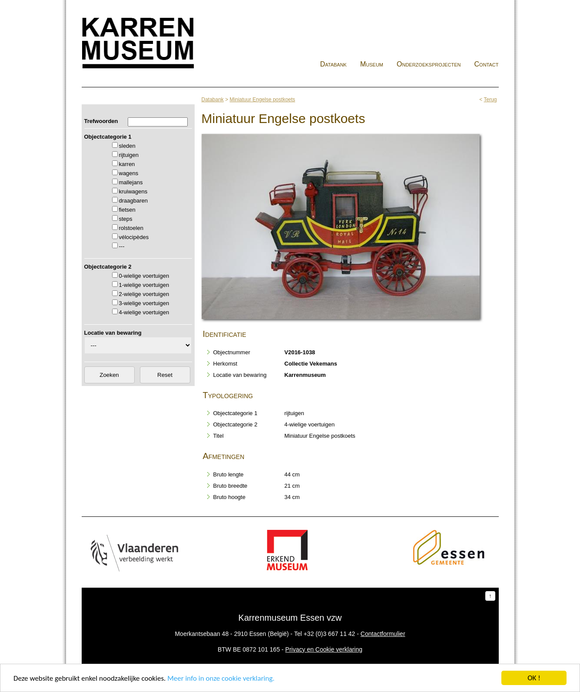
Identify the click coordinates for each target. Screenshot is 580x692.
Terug (490, 99)
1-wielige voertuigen (144, 285)
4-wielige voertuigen (144, 312)
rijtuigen (129, 155)
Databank (333, 64)
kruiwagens (133, 191)
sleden (127, 146)
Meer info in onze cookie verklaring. (220, 678)
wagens (129, 173)
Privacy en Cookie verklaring (323, 649)
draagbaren (133, 200)
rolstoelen (131, 228)
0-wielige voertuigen (144, 276)
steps (126, 219)
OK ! (533, 677)
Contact (486, 64)
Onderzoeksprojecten (429, 64)
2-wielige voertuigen (144, 294)
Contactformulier (383, 633)
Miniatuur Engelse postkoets (262, 99)
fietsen (127, 209)
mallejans (131, 182)
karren (127, 164)
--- (122, 246)
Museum (371, 64)
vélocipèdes (134, 237)
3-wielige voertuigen (144, 303)
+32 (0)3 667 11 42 (329, 633)
